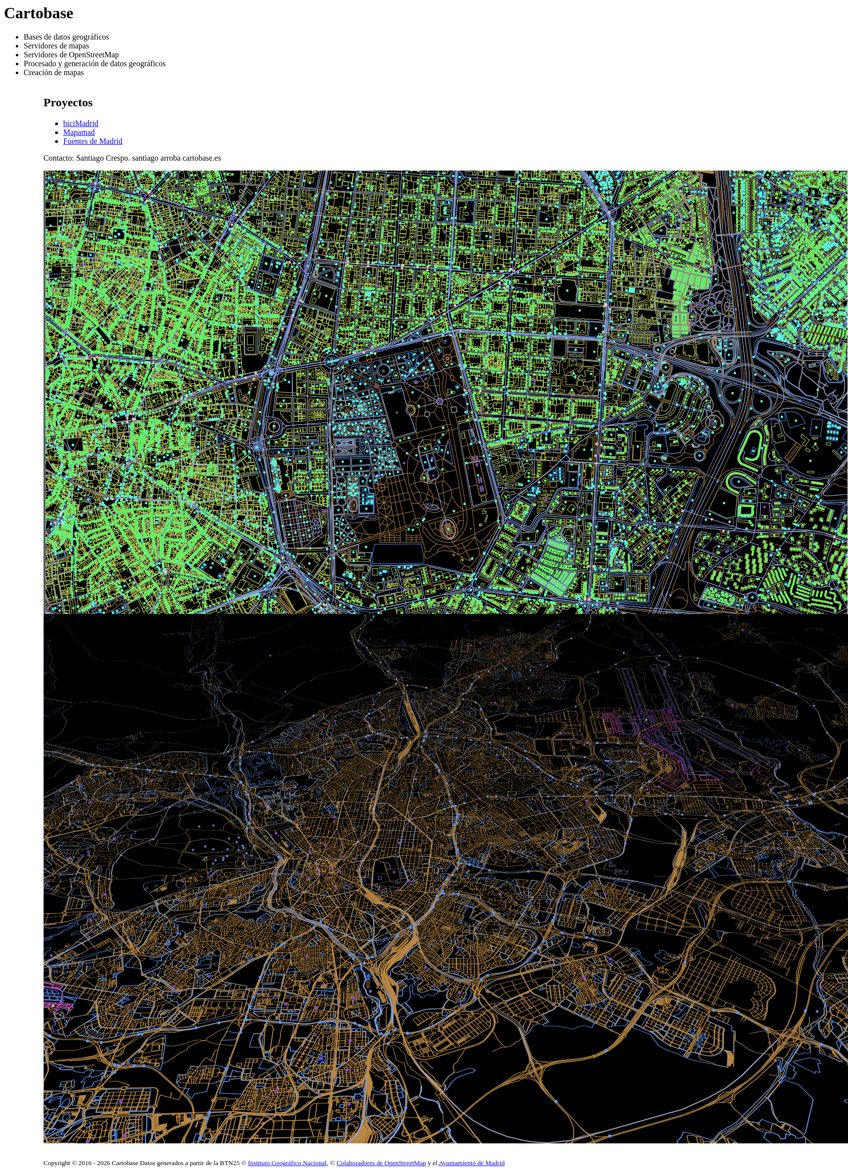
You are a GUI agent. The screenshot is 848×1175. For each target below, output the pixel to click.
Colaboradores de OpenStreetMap (381, 1163)
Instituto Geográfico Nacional (287, 1163)
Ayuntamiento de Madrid (472, 1163)
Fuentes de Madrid (92, 141)
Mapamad (79, 132)
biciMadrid (80, 123)
